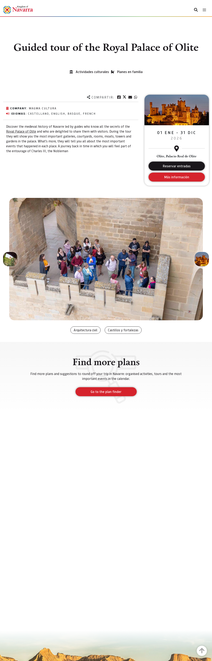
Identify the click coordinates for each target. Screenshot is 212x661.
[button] (10, 259)
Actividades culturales (92, 72)
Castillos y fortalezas (123, 330)
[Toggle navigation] (204, 10)
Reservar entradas (177, 166)
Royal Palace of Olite (21, 131)
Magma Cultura (43, 108)
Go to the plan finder (106, 391)
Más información (176, 177)
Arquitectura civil (85, 330)
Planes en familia (130, 72)
